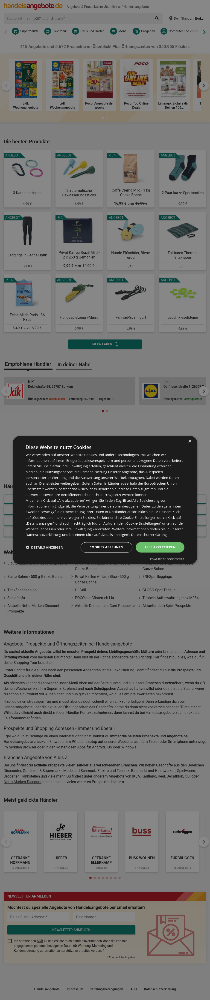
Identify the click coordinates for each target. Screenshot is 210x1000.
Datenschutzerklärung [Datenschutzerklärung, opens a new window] (149, 534)
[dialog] (105, 500)
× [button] (189, 441)
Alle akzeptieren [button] (160, 547)
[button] (44, 547)
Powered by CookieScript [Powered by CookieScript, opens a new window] (167, 559)
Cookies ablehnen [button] (106, 547)
